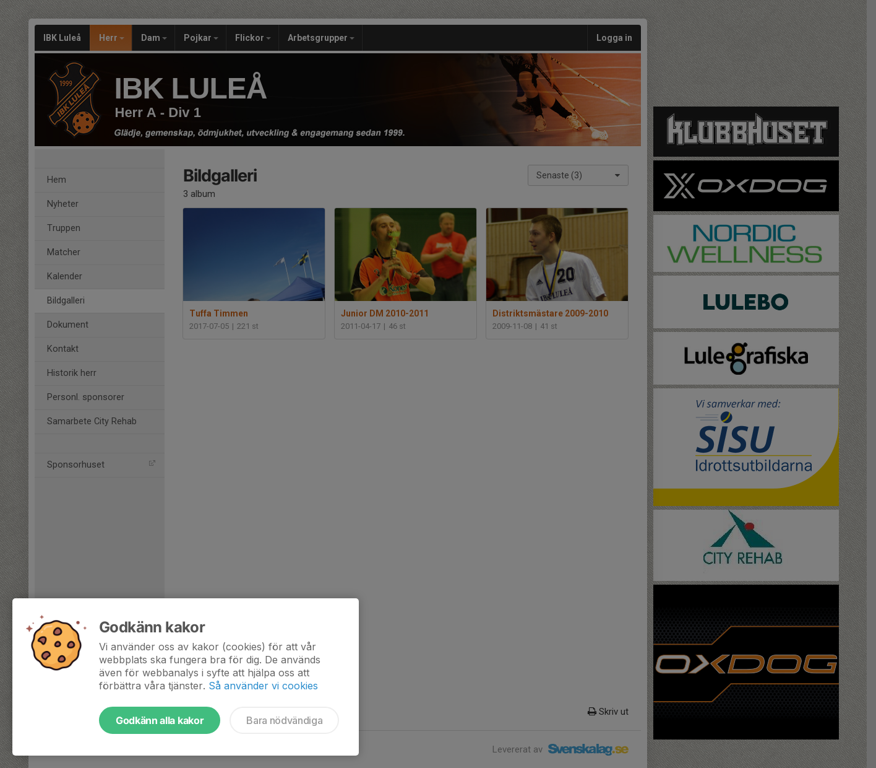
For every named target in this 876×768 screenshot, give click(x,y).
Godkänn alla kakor (160, 720)
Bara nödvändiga (284, 720)
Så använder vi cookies (263, 685)
